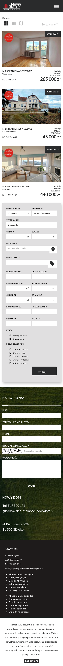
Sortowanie (50, 23)
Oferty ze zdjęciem (19, 349)
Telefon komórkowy (15, 422)
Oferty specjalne (18, 353)
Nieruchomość (13, 208)
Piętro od (11, 318)
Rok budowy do (39, 307)
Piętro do (36, 318)
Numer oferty (13, 258)
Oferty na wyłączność (20, 360)
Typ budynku (12, 220)
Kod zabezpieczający (15, 445)
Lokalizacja (11, 243)
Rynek (9, 330)
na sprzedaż (21, 595)
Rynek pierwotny (18, 336)
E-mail (6, 434)
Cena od (10, 232)
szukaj (44, 371)
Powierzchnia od (14, 283)
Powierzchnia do (40, 283)
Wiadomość (9, 457)
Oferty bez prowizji (19, 356)
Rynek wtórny (17, 339)
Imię (4, 410)
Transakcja (37, 208)
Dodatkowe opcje (15, 344)
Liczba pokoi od (13, 272)
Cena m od (11, 295)
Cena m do (37, 295)
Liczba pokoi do (39, 272)
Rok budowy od (13, 307)
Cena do (35, 232)
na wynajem (21, 574)
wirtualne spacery (19, 363)
